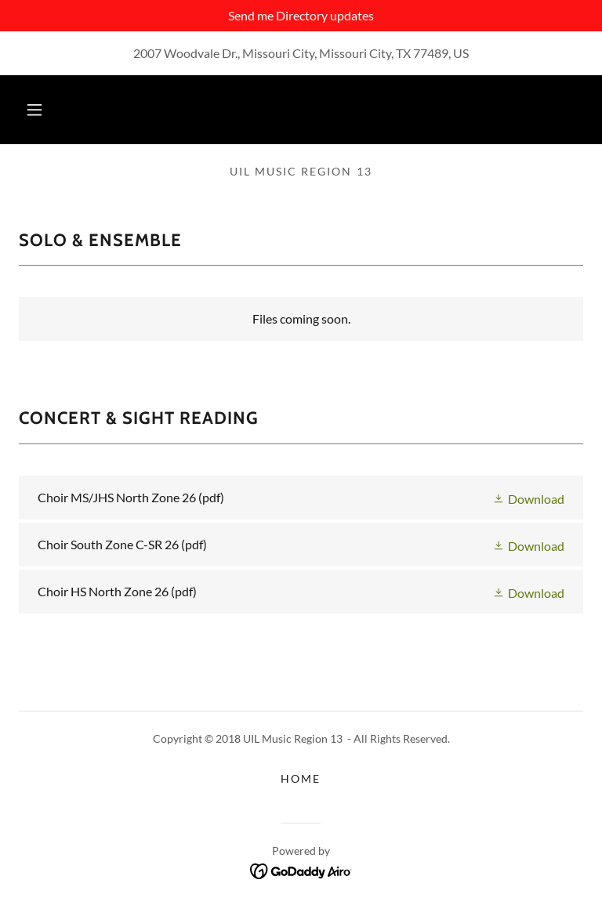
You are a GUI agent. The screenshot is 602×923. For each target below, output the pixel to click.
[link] (301, 497)
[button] (34, 109)
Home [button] (301, 778)
